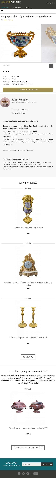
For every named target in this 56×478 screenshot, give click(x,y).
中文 (53, 3)
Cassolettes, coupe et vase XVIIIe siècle (21, 150)
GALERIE (14, 113)
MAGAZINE (29, 7)
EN (50, 3)
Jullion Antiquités (20, 99)
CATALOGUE (4, 7)
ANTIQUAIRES (17, 7)
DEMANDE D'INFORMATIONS (28, 89)
